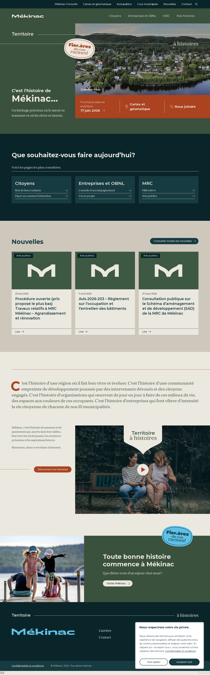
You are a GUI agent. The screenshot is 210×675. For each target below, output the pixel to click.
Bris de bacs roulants (28, 190)
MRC (166, 16)
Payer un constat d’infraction (33, 196)
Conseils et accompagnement (97, 190)
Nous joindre (185, 107)
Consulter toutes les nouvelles (173, 241)
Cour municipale (147, 4)
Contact (187, 4)
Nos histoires (186, 16)
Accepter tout (184, 662)
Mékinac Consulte (66, 4)
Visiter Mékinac (116, 583)
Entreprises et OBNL (142, 16)
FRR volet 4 (149, 190)
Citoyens (115, 16)
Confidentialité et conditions (180, 651)
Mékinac (28, 16)
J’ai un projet (87, 196)
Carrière (105, 631)
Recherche (196, 4)
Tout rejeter (153, 662)
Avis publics (124, 4)
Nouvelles (169, 4)
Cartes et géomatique (97, 4)
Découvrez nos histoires (53, 469)
